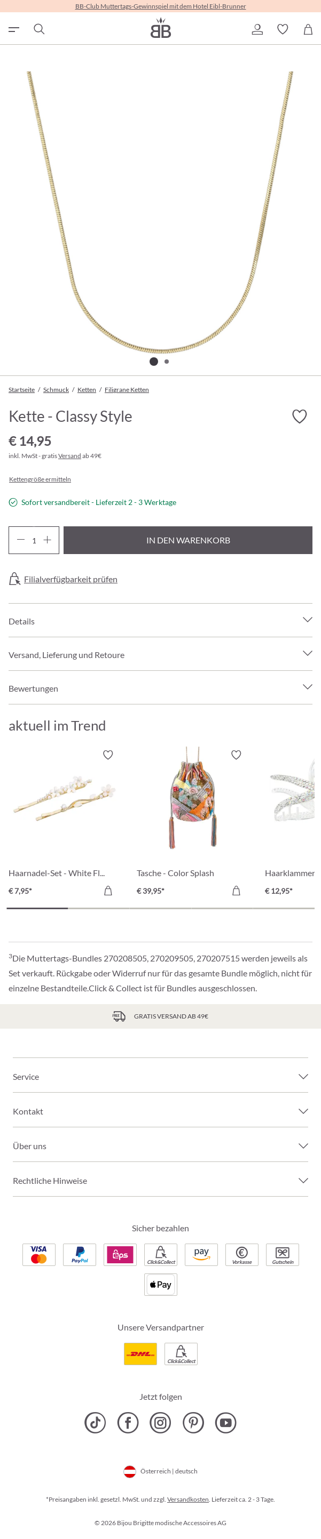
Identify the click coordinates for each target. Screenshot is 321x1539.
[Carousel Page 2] (98, 908)
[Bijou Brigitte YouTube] (226, 1422)
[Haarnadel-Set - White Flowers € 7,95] (65, 824)
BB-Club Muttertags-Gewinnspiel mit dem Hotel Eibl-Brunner (160, 6)
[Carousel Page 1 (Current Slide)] (37, 908)
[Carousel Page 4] (222, 908)
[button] (257, 29)
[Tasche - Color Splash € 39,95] (193, 824)
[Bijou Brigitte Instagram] (160, 1422)
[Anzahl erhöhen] (47, 540)
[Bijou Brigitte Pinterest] (193, 1422)
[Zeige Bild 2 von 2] (167, 361)
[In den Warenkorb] (108, 890)
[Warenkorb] (308, 29)
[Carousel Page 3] (160, 908)
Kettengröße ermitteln (40, 479)
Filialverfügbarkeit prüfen (71, 579)
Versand (69, 456)
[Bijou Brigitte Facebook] (128, 1422)
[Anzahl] (34, 540)
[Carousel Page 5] (284, 908)
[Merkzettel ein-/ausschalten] (299, 416)
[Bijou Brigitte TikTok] (95, 1422)
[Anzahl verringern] (21, 540)
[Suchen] (38, 29)
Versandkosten (188, 1499)
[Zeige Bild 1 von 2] (154, 361)
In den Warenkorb (188, 540)
